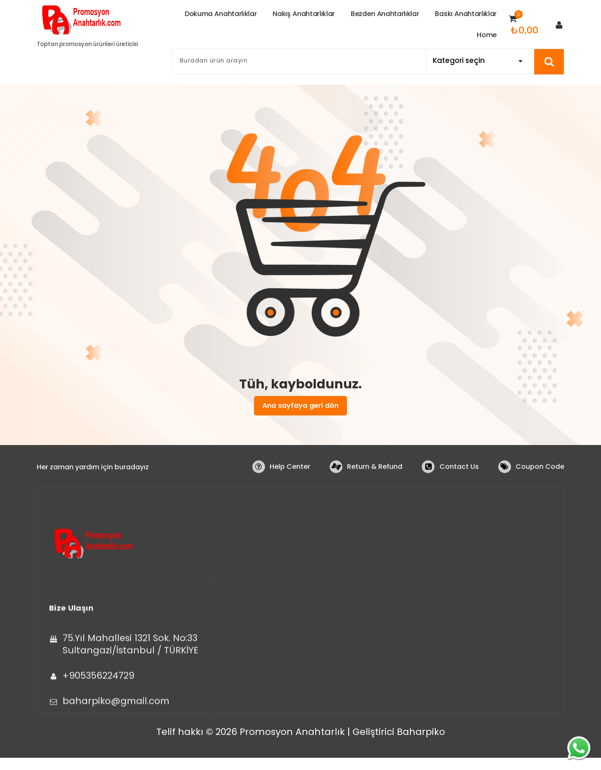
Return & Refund (374, 474)
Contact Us (458, 474)
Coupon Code (540, 474)
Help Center (289, 474)
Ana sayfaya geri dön (300, 405)
